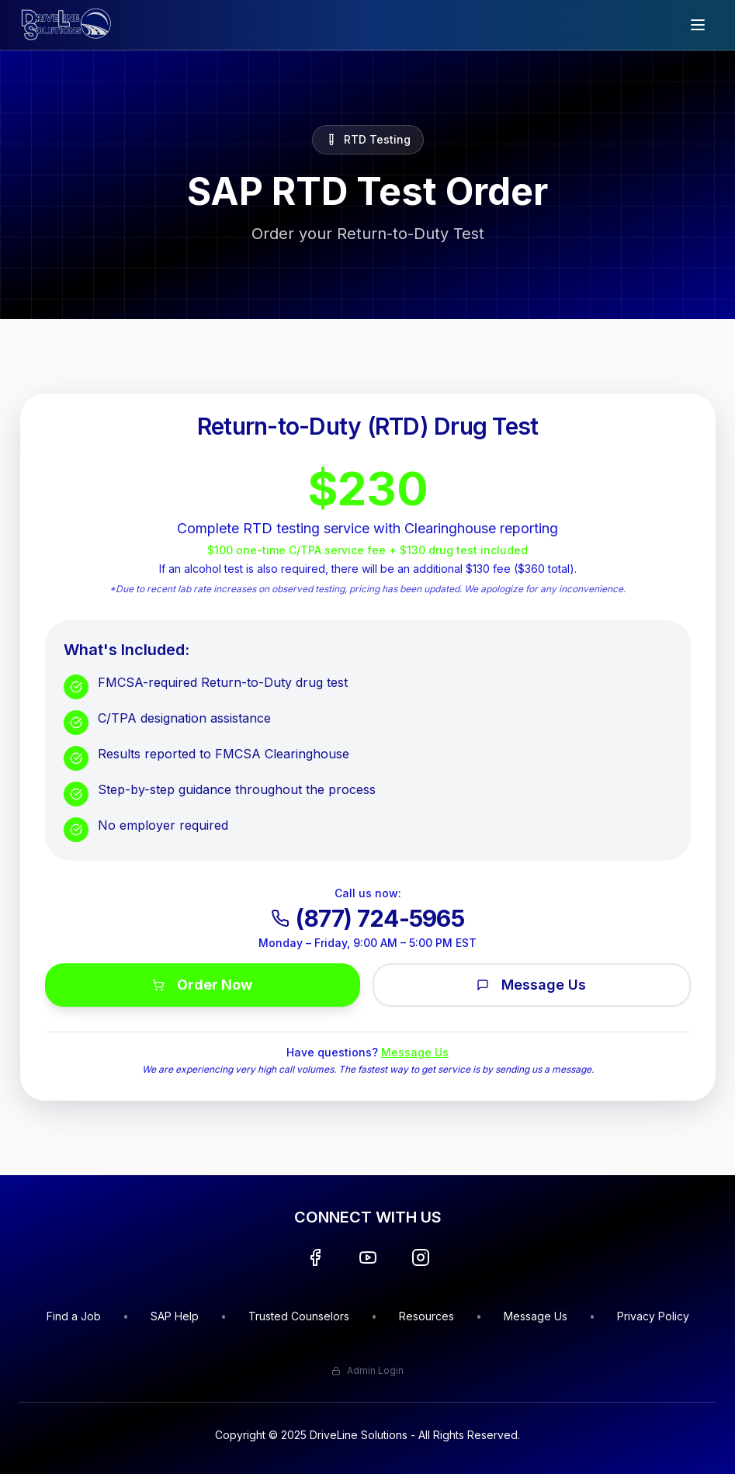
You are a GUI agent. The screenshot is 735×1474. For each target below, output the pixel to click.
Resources (426, 1316)
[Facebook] (315, 1257)
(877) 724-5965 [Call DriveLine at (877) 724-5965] (367, 918)
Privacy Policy (653, 1316)
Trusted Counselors (298, 1316)
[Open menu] (697, 24)
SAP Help (175, 1316)
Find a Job (74, 1316)
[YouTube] (368, 1257)
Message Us (531, 984)
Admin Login (367, 1370)
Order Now (202, 984)
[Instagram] (421, 1257)
